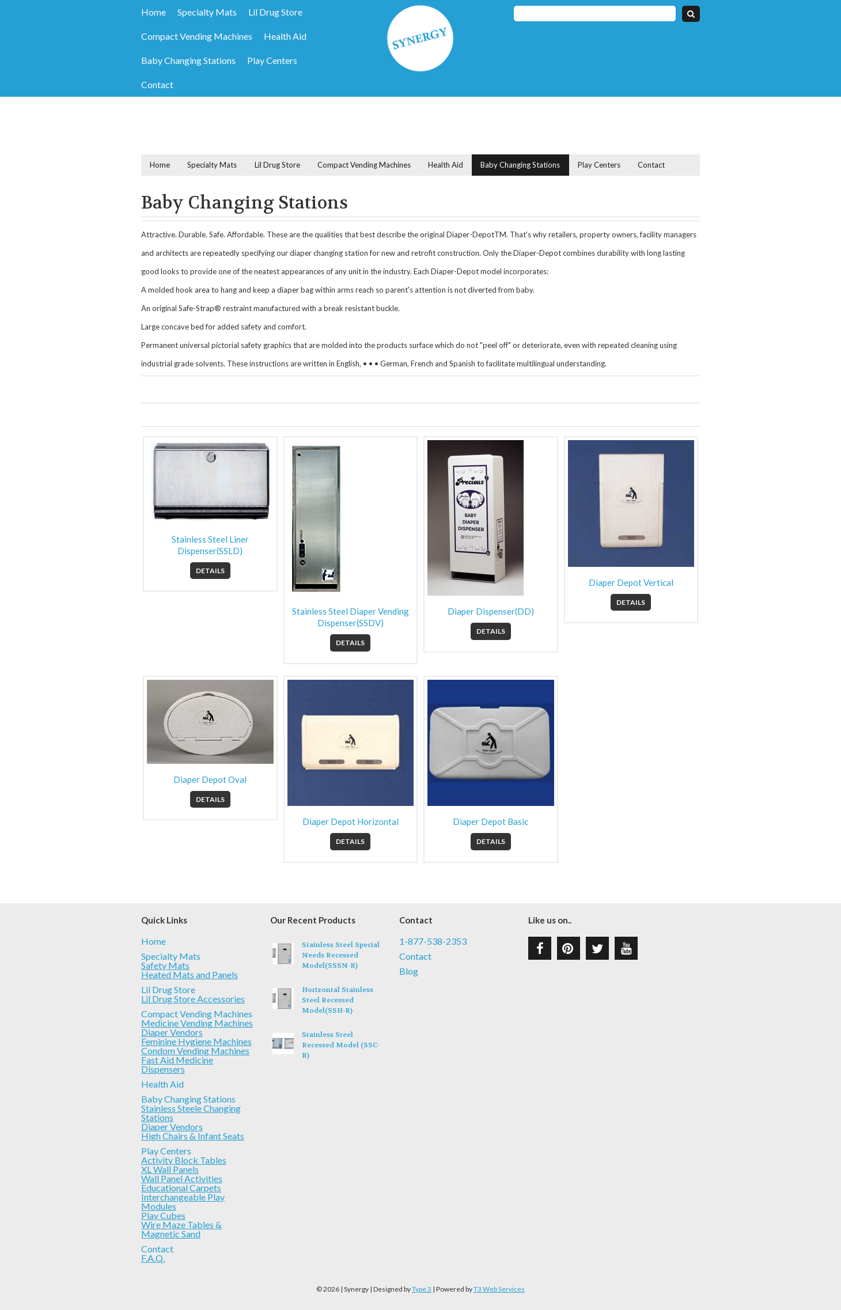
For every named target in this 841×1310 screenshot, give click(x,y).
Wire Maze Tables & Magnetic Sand (181, 1229)
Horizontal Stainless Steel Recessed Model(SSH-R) (337, 1000)
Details (210, 570)
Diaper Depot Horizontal (350, 821)
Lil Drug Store (275, 12)
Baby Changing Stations (188, 60)
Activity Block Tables (183, 1159)
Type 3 (421, 1289)
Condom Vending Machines (195, 1050)
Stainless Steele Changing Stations (191, 1113)
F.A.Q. (153, 1257)
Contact (157, 84)
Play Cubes (163, 1215)
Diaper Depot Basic (490, 821)
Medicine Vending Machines (197, 1022)
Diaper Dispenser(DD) (491, 611)
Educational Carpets (181, 1187)
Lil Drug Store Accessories (193, 998)
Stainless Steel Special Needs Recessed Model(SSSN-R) (341, 955)
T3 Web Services (499, 1289)
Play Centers (272, 60)
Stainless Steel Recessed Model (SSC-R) (341, 1045)
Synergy (420, 38)
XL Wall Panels (170, 1169)
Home (153, 12)
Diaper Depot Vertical (631, 582)
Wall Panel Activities (181, 1178)
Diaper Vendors (172, 1032)
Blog (408, 971)
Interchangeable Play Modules (183, 1201)
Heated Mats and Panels (189, 974)
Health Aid (285, 36)
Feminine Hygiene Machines (196, 1041)
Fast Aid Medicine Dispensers (177, 1064)
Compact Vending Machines (196, 36)
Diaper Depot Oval (210, 779)
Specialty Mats (207, 12)
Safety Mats (165, 965)
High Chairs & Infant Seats (192, 1135)
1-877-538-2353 (433, 941)
